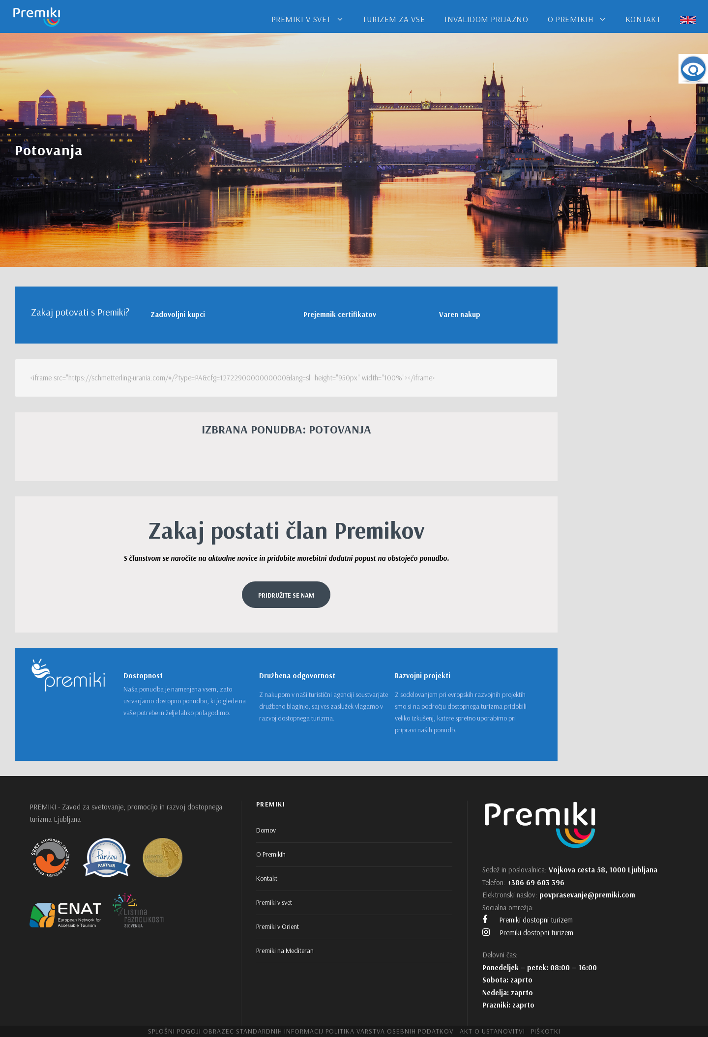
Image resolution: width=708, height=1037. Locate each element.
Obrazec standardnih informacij (263, 1031)
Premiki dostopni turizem (527, 919)
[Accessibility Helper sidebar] (693, 69)
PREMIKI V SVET (301, 19)
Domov (266, 830)
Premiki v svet (274, 902)
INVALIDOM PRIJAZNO (486, 19)
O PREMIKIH (570, 19)
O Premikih (271, 854)
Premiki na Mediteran (285, 950)
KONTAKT (643, 19)
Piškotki (545, 1031)
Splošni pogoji (174, 1031)
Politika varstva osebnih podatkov (389, 1031)
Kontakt (266, 878)
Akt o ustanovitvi (492, 1031)
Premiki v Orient (277, 926)
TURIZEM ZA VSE (393, 19)
